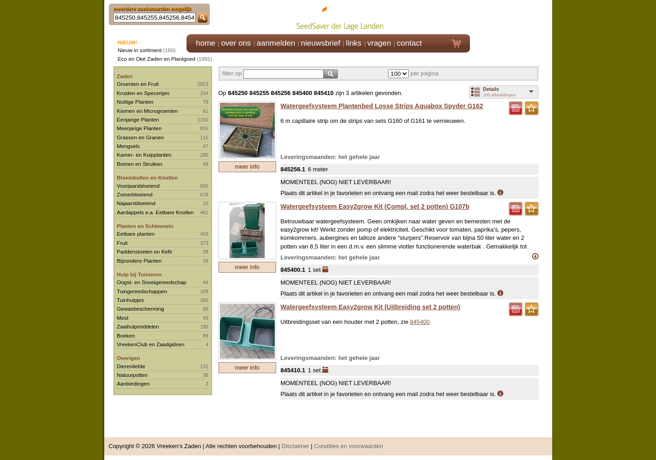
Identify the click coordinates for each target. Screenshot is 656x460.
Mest (122, 318)
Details (491, 89)
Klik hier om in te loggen (511, 16)
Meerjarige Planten (139, 128)
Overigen (128, 358)
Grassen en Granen (140, 137)
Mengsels (128, 146)
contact (409, 43)
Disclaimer (295, 446)
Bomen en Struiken (139, 164)
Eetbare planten (136, 234)
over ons (236, 43)
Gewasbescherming (140, 309)
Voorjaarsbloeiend (138, 186)
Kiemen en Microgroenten (147, 111)
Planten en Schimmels (145, 226)
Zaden (125, 76)
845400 (420, 321)
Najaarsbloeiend (136, 203)
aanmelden (275, 43)
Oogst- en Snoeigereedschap (152, 282)
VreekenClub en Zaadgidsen (151, 344)
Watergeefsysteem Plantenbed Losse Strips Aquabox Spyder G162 (382, 106)
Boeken (126, 335)
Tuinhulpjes (130, 300)
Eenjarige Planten (138, 119)
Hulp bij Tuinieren (139, 274)
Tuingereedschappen (142, 291)
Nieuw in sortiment (140, 50)
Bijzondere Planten (139, 261)
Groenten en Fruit (138, 84)
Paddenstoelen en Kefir (145, 251)
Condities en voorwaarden (348, 446)
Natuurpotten (132, 375)
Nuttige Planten (135, 102)
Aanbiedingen (133, 383)
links (354, 43)
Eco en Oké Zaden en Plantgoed (157, 59)
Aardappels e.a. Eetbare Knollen (155, 212)
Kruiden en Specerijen (143, 93)
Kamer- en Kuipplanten (144, 155)
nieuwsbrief (320, 43)
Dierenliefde (131, 366)
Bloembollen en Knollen (147, 177)
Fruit (122, 243)
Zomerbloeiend (135, 194)
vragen (379, 43)
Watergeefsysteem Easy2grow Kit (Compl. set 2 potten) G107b (375, 206)
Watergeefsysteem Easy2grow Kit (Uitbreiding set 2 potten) (370, 307)
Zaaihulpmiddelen (138, 326)
